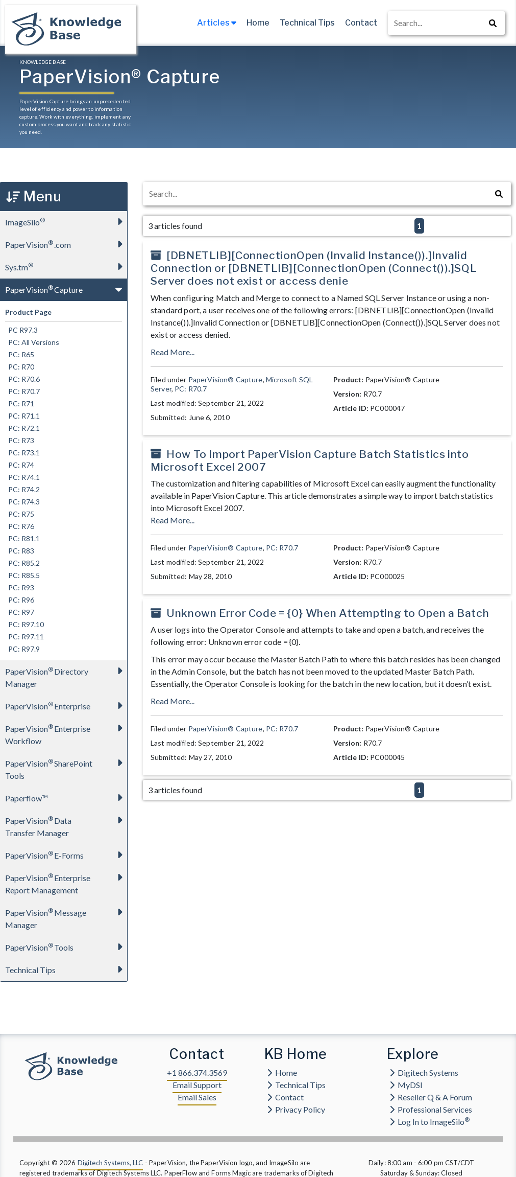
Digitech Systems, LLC (110, 1163)
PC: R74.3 (22, 501)
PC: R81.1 (22, 538)
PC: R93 (19, 587)
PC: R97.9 (22, 648)
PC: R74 (19, 464)
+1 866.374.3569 (197, 1072)
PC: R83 (19, 550)
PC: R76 (19, 526)
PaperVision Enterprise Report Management (66, 881)
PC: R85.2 (22, 563)
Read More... (172, 352)
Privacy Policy (296, 1109)
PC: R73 (19, 440)
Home (258, 23)
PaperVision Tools (66, 946)
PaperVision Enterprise (66, 705)
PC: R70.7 (22, 391)
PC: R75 (19, 514)
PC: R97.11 (24, 636)
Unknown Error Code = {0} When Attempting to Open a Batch (327, 613)
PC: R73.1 (22, 452)
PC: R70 (19, 366)
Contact (361, 23)
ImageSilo (66, 221)
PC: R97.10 (24, 624)
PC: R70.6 (22, 379)
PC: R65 (19, 354)
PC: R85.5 (22, 575)
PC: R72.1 (22, 428)
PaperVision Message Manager (66, 916)
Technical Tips (307, 23)
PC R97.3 (21, 330)
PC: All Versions (32, 342)
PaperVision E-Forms (66, 854)
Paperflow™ (66, 797)
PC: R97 (19, 612)
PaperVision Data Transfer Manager (66, 824)
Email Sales (197, 1097)
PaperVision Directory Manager (66, 674)
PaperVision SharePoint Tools (66, 766)
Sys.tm (66, 266)
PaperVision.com (66, 244)
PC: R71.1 (22, 415)
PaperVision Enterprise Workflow (66, 732)
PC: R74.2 (22, 489)
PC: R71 (19, 403)
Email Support (197, 1085)
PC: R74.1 (22, 477)
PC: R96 (19, 599)
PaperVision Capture (66, 289)
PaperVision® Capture (225, 379)
